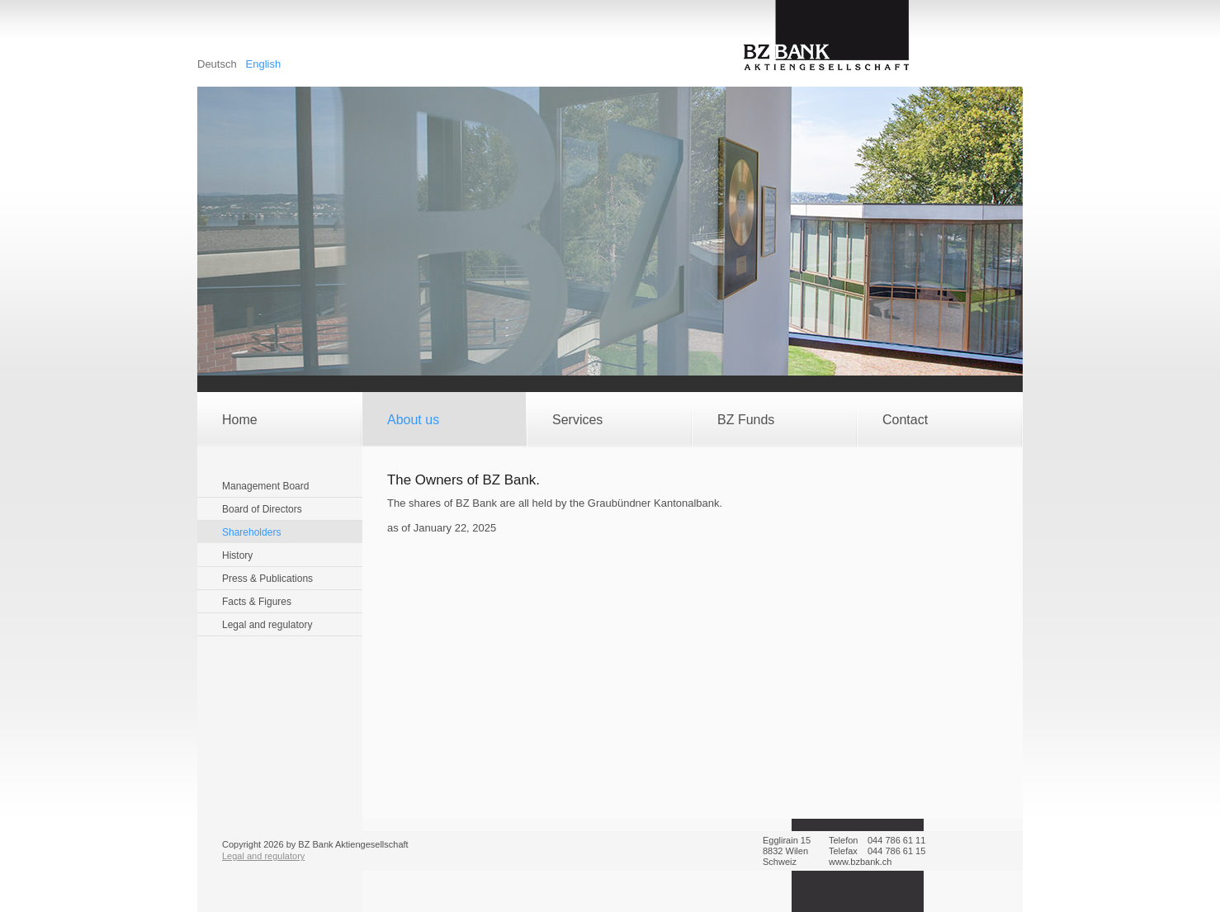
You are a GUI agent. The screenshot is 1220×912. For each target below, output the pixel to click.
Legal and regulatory (263, 856)
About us (413, 420)
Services (577, 420)
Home (240, 420)
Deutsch (218, 64)
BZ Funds (745, 420)
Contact (905, 420)
